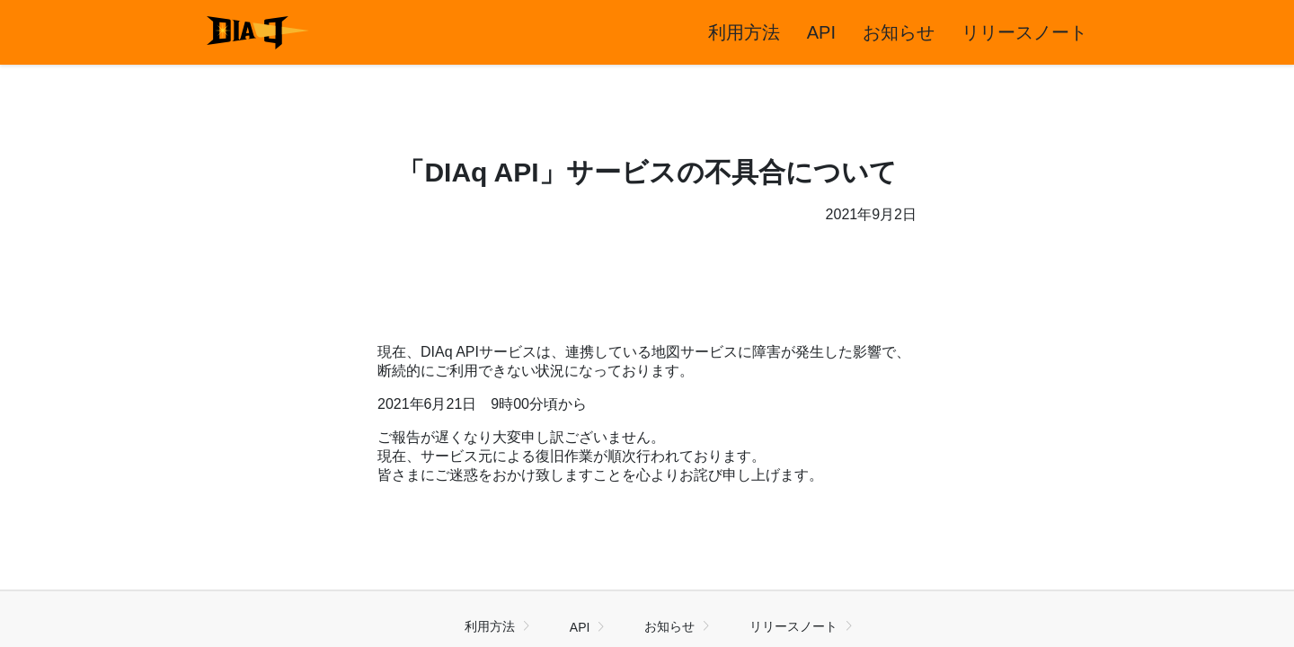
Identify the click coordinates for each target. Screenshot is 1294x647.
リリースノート (1024, 32)
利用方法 (744, 32)
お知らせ (899, 32)
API (821, 32)
